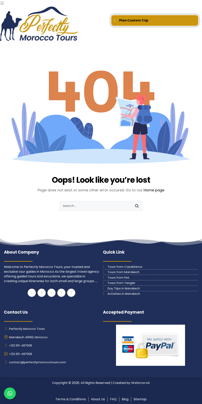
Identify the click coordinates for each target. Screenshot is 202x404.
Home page (154, 190)
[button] (10, 393)
